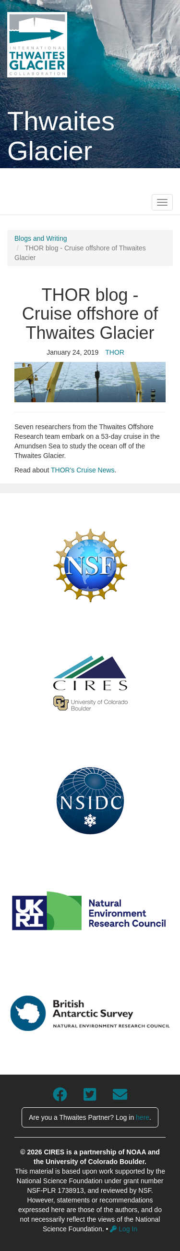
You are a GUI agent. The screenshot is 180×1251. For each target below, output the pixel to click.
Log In (123, 1229)
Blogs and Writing (40, 238)
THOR (114, 352)
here (142, 1117)
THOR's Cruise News (83, 470)
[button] (90, 382)
